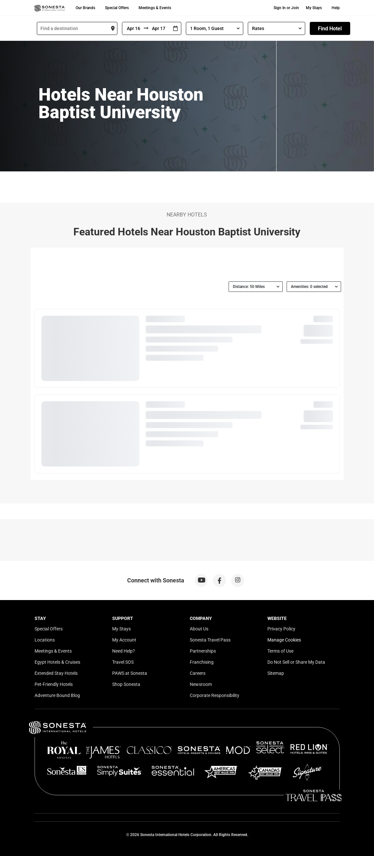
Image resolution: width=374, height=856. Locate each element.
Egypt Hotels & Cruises (57, 662)
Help (336, 8)
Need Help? (123, 651)
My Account (124, 639)
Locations (45, 639)
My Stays (314, 8)
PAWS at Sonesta (129, 673)
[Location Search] (77, 28)
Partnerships (203, 651)
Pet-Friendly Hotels (54, 684)
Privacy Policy (281, 628)
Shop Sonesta (126, 684)
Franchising (202, 662)
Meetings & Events (155, 8)
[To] (159, 28)
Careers (197, 673)
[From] (133, 28)
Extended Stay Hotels (56, 673)
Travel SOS (123, 662)
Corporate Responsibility (214, 695)
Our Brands (85, 8)
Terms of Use (280, 651)
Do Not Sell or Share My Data (296, 662)
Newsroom (201, 684)
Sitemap (275, 673)
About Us (199, 628)
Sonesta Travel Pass (210, 639)
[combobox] (77, 28)
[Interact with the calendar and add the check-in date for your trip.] (175, 28)
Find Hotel (330, 28)
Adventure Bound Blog (57, 695)
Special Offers (117, 8)
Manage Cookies (284, 639)
